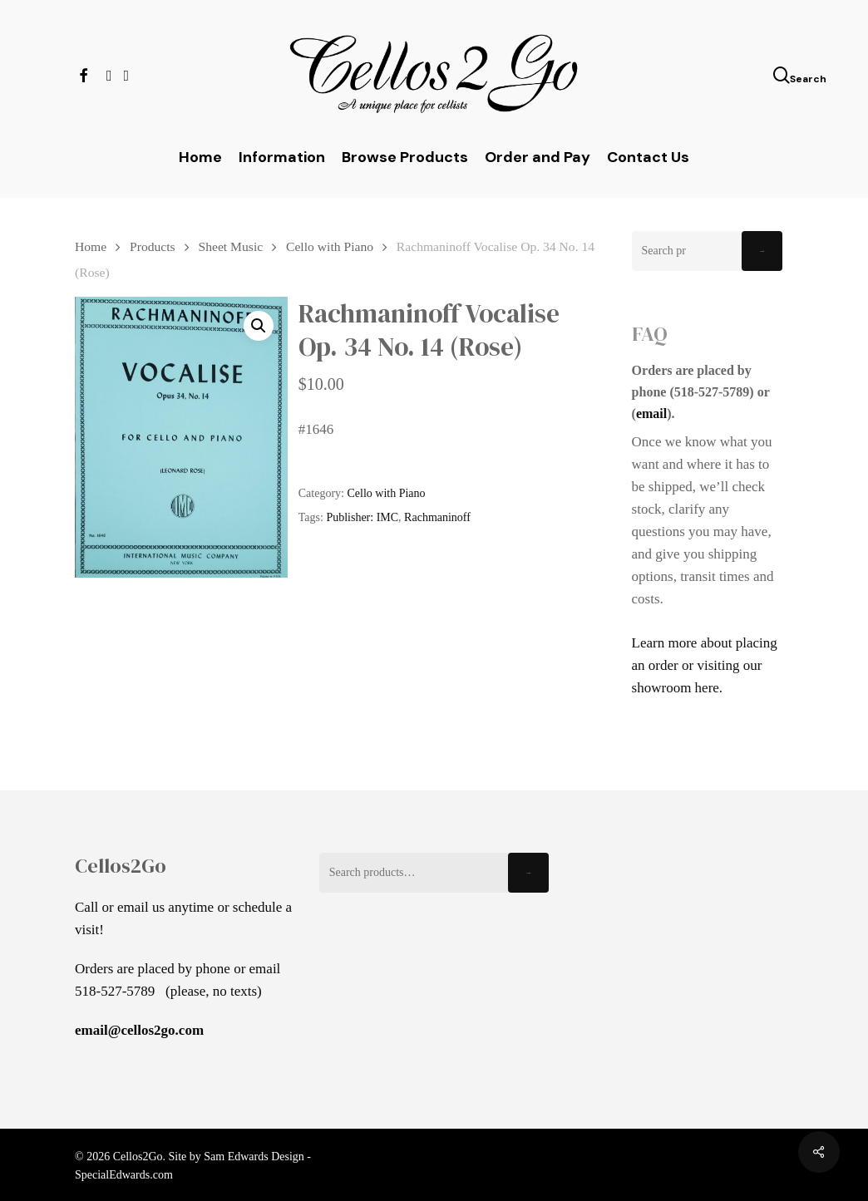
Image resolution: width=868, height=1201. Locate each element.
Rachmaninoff (437, 517)
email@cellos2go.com (139, 1030)
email (651, 413)
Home (90, 246)
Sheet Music (231, 246)
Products (152, 246)
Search (762, 251)
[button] (259, 326)
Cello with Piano (329, 246)
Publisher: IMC (362, 517)
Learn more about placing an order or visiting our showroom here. (704, 665)
